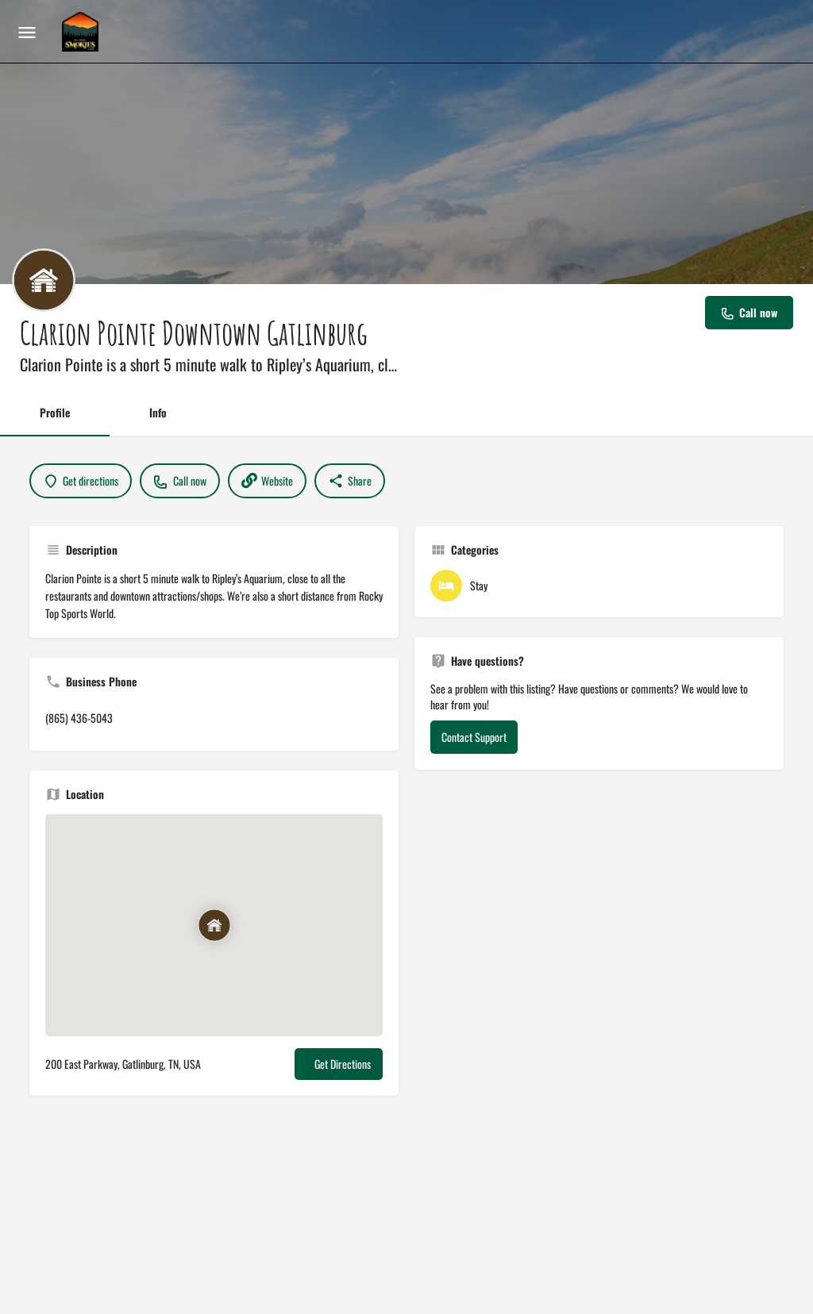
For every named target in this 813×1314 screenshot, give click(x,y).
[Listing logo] (43, 280)
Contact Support (474, 736)
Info (158, 412)
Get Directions (342, 1063)
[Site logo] (82, 32)
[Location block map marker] (213, 926)
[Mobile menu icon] (27, 32)
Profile (55, 412)
